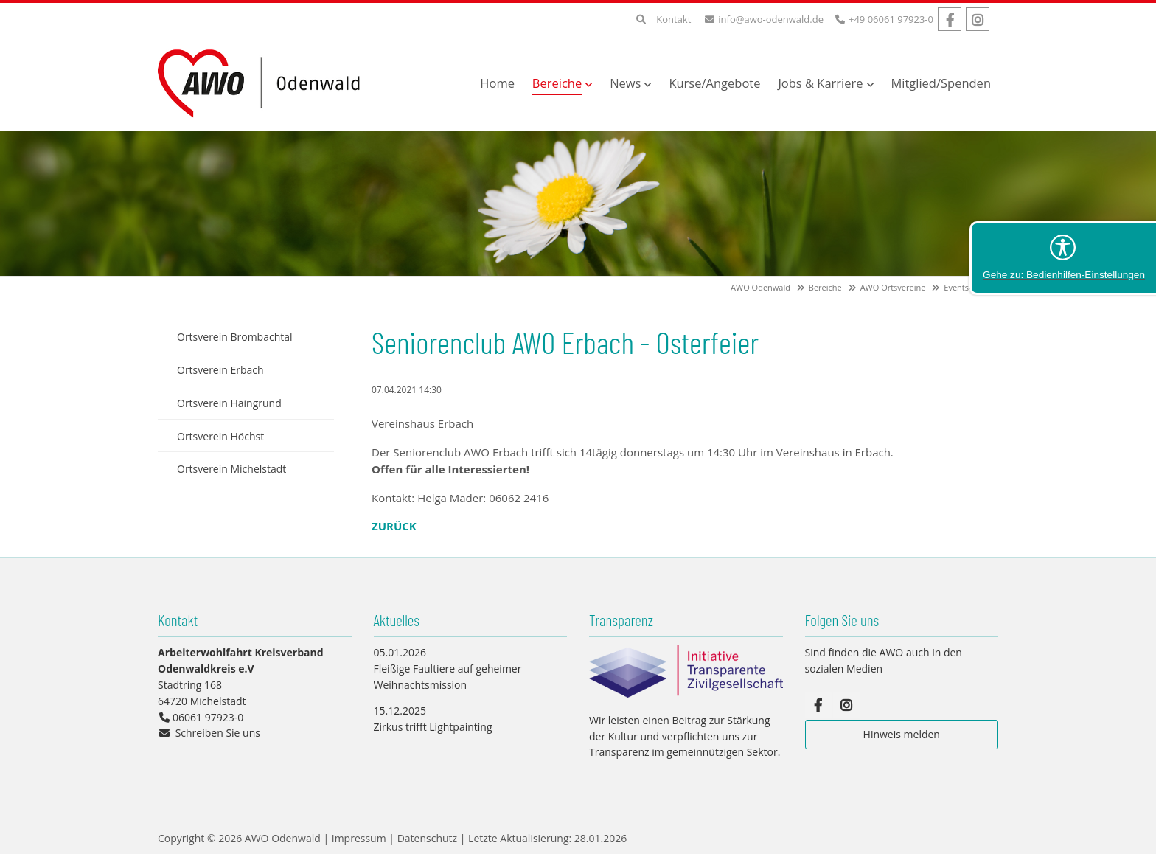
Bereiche (825, 287)
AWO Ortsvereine (893, 287)
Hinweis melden (901, 734)
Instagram (977, 19)
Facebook (949, 19)
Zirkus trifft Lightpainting (433, 727)
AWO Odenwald (760, 287)
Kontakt (673, 19)
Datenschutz (427, 838)
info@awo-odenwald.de (771, 19)
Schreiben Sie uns (217, 733)
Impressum (359, 838)
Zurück (394, 525)
